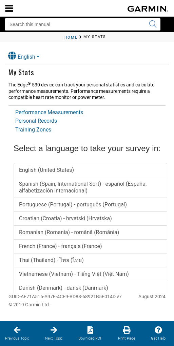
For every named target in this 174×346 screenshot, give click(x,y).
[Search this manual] (82, 24)
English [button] (21, 56)
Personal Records (36, 121)
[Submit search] (152, 24)
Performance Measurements (49, 112)
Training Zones (33, 129)
